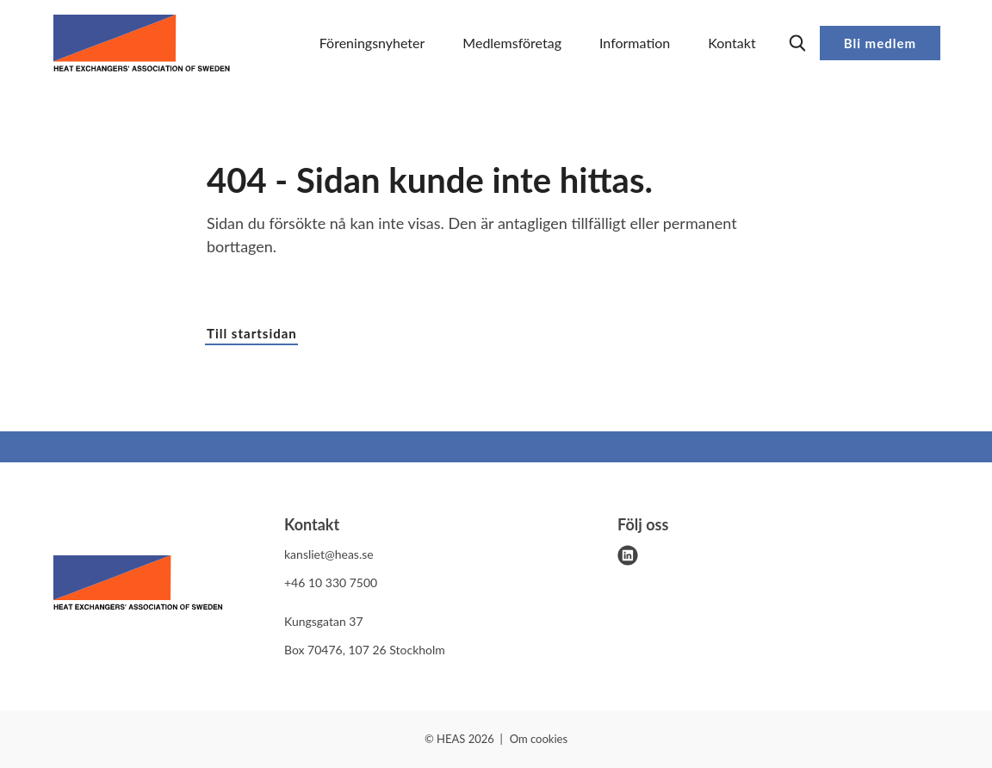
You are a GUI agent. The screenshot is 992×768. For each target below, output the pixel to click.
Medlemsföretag (511, 42)
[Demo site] (142, 43)
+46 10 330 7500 (330, 582)
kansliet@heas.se (329, 554)
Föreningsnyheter (372, 42)
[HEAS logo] (138, 585)
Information (634, 42)
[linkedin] (627, 555)
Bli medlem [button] (880, 43)
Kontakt (731, 42)
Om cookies (538, 739)
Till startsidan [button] (252, 333)
